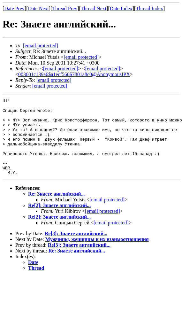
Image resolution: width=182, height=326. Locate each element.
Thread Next (93, 8)
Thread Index (149, 8)
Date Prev (14, 8)
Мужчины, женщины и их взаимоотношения (97, 254)
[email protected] (107, 215)
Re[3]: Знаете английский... (76, 249)
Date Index (121, 8)
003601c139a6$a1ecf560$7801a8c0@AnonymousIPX (74, 74)
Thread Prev (64, 8)
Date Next (38, 8)
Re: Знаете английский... (56, 209)
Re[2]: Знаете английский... (59, 220)
